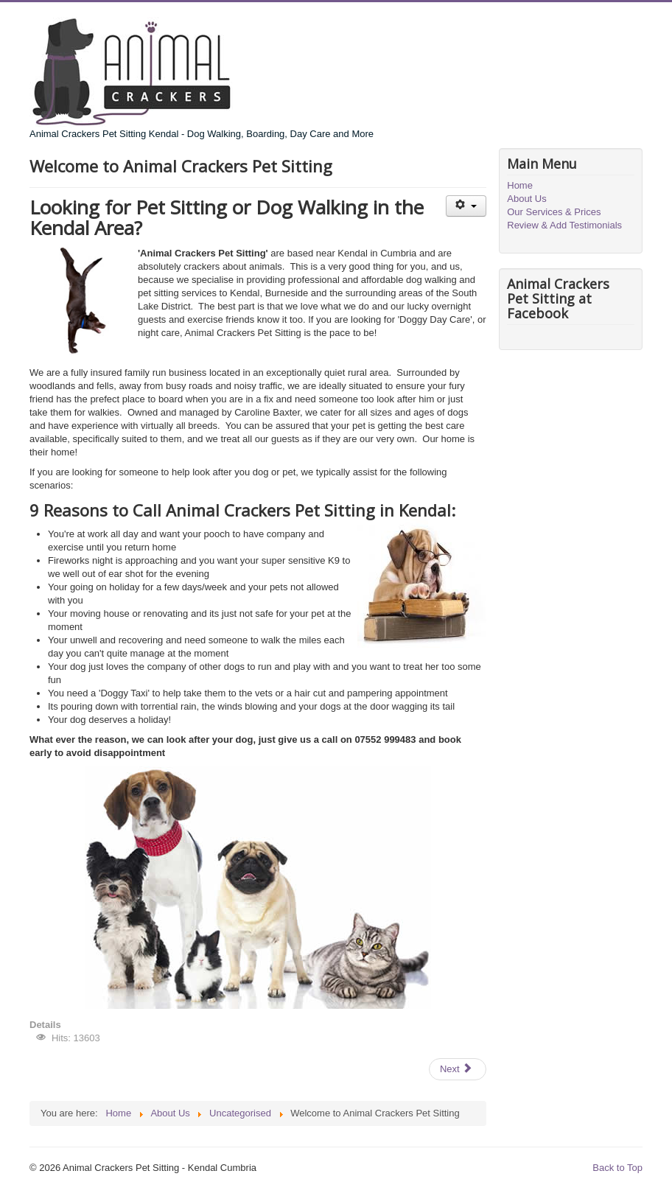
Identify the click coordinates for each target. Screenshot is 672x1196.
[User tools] (466, 206)
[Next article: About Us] (457, 1069)
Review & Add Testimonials (564, 225)
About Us (526, 198)
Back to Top (617, 1167)
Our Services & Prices (554, 211)
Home (520, 185)
